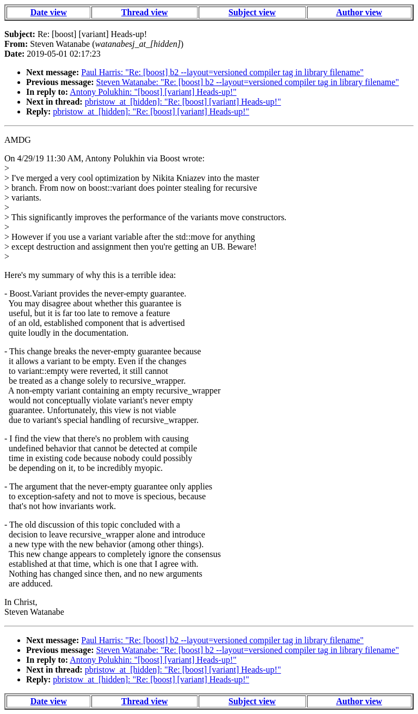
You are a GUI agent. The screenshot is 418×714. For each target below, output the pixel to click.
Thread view (144, 12)
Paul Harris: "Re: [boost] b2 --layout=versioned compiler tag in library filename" (222, 72)
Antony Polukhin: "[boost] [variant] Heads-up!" (153, 91)
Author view (359, 12)
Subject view (252, 12)
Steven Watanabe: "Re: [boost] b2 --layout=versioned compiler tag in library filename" (247, 82)
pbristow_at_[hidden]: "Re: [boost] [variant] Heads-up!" (183, 101)
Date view (48, 12)
